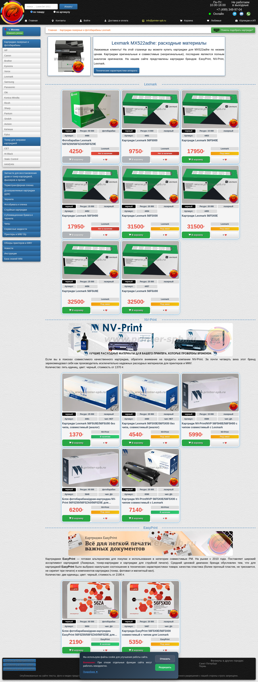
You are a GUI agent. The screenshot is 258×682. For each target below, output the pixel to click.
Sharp (7, 108)
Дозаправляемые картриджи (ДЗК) (19, 192)
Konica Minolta (11, 97)
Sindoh (8, 118)
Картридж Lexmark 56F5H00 (80, 215)
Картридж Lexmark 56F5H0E (200, 140)
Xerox (7, 71)
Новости (8, 248)
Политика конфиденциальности (19, 661)
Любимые (214, 20)
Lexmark (8, 76)
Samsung (9, 82)
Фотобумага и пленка (15, 204)
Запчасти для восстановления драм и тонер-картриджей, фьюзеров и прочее (20, 176)
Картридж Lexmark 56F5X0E (200, 215)
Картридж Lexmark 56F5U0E (80, 291)
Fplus (7, 134)
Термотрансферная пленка (18, 185)
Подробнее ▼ (90, 671)
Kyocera (8, 66)
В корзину (196, 159)
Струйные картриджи (15, 209)
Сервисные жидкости (15, 229)
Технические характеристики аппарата (116, 70)
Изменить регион (15, 33)
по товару (37, 12)
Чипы (7, 223)
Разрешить (165, 667)
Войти (85, 20)
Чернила (8, 199)
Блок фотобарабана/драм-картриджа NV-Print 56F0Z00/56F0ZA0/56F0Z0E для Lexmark (89, 503)
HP (5, 50)
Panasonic (9, 87)
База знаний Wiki (13, 258)
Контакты (58, 20)
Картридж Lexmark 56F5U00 (140, 291)
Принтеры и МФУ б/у (15, 234)
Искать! (68, 6)
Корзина (186, 20)
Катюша (8, 129)
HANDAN (9, 164)
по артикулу (61, 12)
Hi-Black (8, 153)
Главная (31, 20)
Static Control (11, 159)
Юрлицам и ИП (245, 20)
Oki (6, 92)
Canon (7, 55)
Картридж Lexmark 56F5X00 (140, 215)
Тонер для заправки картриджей (15, 142)
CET (6, 148)
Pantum (8, 113)
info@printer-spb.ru (154, 20)
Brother (8, 61)
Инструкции (10, 253)
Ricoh (7, 103)
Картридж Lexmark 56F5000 (139, 140)
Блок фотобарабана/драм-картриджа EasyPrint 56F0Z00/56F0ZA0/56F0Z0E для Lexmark (88, 635)
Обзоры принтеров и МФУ (18, 243)
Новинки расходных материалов (19, 669)
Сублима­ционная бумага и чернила (18, 217)
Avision (8, 124)
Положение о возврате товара (19, 665)
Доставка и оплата (116, 20)
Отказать (165, 658)
